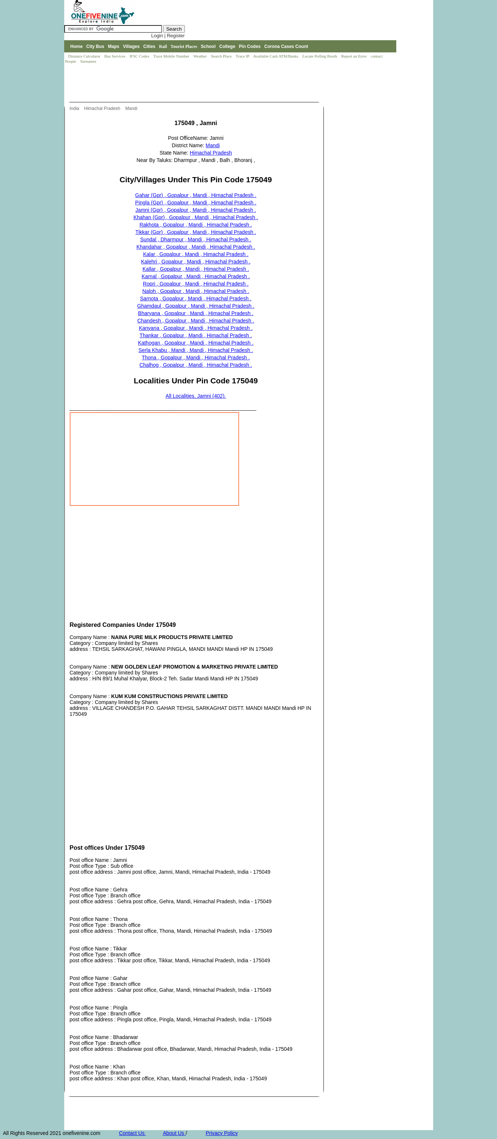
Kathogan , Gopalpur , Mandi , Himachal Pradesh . (195, 343)
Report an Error (354, 56)
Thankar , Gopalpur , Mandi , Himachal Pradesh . (195, 335)
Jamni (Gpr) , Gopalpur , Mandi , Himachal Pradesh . (195, 210)
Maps (114, 46)
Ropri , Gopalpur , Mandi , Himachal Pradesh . (195, 284)
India (75, 108)
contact (377, 56)
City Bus (95, 46)
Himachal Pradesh (102, 108)
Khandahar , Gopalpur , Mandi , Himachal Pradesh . (196, 247)
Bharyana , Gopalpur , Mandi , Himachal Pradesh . (195, 313)
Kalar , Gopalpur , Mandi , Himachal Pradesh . (196, 254)
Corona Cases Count (286, 46)
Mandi (132, 108)
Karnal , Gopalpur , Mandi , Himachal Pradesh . (196, 276)
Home (76, 46)
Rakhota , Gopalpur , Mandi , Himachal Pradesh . (195, 225)
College (227, 46)
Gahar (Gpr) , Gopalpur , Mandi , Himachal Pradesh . (195, 195)
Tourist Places (183, 46)
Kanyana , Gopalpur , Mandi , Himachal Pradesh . (195, 328)
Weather (200, 56)
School (208, 46)
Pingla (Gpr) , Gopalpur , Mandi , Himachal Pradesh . (195, 203)
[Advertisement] (198, 83)
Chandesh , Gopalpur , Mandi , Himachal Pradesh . (195, 321)
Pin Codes (250, 46)
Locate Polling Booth (320, 56)
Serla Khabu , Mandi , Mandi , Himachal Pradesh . (195, 350)
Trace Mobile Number (171, 56)
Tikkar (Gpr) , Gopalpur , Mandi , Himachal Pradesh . (195, 232)
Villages (131, 46)
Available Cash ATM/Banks (276, 56)
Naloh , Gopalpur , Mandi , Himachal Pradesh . (195, 291)
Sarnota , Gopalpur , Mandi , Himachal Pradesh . (196, 298)
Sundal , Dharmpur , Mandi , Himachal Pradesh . (195, 239)
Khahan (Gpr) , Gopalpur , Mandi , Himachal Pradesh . (196, 217)
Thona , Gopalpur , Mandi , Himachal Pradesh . (196, 357)
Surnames (88, 61)
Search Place (221, 56)
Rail (163, 46)
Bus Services (114, 56)
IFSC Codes (140, 56)
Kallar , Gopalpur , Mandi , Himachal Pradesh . (195, 269)
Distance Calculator (84, 56)
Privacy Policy (222, 1133)
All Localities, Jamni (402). (196, 396)
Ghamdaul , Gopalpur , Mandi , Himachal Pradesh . (196, 306)
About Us (174, 1133)
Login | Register (168, 35)
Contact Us (132, 1133)
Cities (149, 46)
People (71, 61)
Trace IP (243, 56)
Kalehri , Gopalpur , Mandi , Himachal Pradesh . (195, 262)
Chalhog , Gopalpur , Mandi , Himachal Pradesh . (195, 365)
